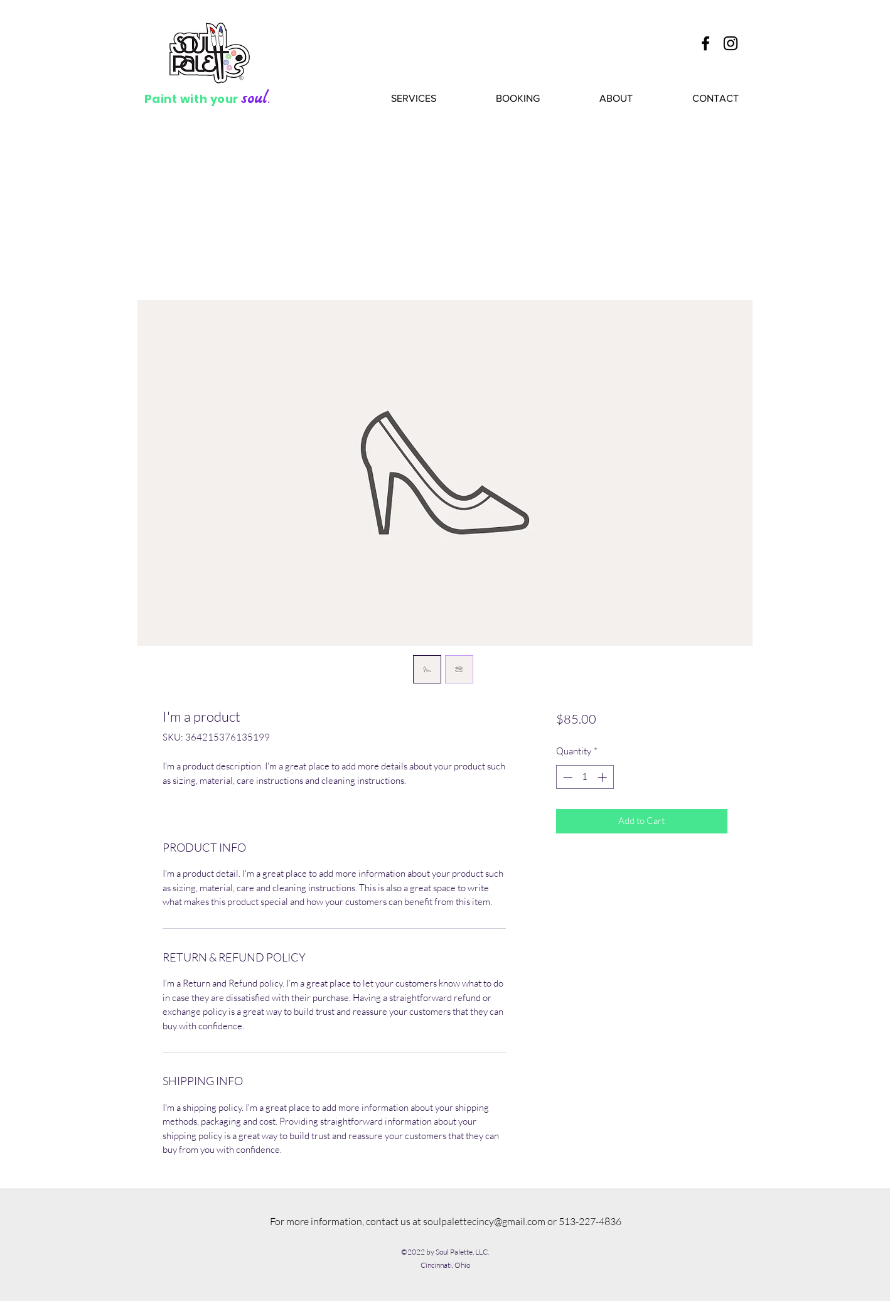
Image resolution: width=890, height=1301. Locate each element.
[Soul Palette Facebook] (705, 43)
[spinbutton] (584, 777)
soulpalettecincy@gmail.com (484, 1221)
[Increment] (603, 777)
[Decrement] (566, 777)
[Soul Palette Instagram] (730, 43)
